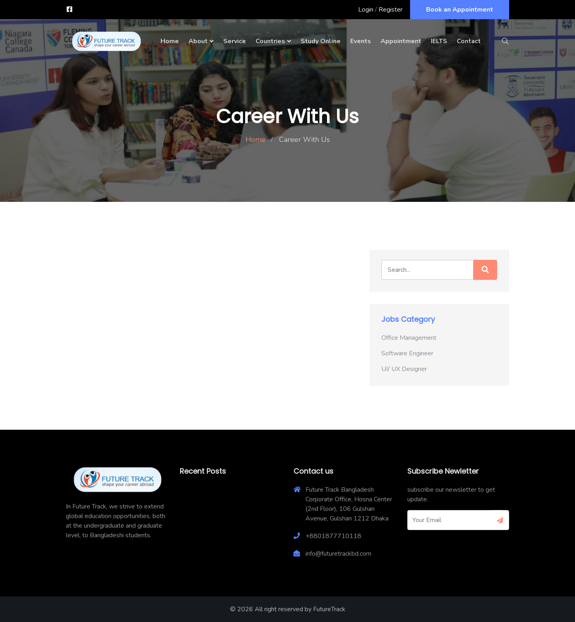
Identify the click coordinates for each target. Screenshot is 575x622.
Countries (270, 41)
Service (234, 41)
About (198, 41)
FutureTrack (329, 609)
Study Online (321, 41)
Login (365, 9)
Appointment (401, 41)
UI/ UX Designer (404, 369)
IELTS (439, 41)
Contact (469, 41)
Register (390, 9)
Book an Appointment (459, 9)
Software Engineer (407, 353)
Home (170, 41)
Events (360, 41)
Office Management (408, 337)
